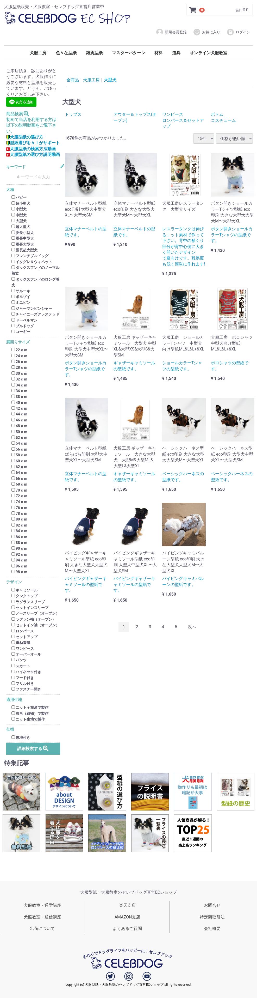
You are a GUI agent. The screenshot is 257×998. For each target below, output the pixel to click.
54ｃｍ (19, 443)
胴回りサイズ (18, 342)
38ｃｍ (19, 397)
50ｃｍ (19, 432)
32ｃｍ (19, 379)
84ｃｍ (19, 531)
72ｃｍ (19, 496)
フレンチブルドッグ (29, 256)
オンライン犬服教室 (208, 52)
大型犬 (19, 221)
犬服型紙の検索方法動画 (31, 148)
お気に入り (206, 32)
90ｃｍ (19, 549)
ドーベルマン (24, 320)
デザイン (14, 582)
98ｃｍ (19, 572)
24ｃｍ (19, 356)
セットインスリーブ (29, 608)
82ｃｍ (19, 525)
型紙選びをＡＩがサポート (33, 143)
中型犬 (19, 215)
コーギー (20, 332)
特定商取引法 (212, 917)
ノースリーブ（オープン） (35, 614)
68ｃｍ (19, 484)
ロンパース (22, 631)
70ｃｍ (19, 490)
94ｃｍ (19, 560)
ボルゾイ (20, 297)
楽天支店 (127, 905)
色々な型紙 (66, 52)
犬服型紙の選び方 (24, 137)
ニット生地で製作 (28, 719)
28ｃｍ (19, 368)
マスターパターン (128, 52)
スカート (20, 666)
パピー (19, 198)
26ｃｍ (19, 362)
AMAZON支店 (127, 917)
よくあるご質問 (127, 928)
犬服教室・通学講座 (42, 905)
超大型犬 (20, 227)
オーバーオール (26, 654)
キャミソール (24, 590)
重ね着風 (20, 643)
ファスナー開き (26, 689)
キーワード (16, 167)
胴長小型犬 (22, 233)
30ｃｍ (19, 373)
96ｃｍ (19, 566)
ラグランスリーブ (28, 602)
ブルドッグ (22, 326)
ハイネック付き (26, 672)
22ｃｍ (19, 350)
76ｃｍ (19, 508)
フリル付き (22, 683)
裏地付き (20, 737)
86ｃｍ (19, 537)
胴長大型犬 (22, 244)
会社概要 (212, 928)
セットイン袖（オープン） (35, 625)
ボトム (217, 114)
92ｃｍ (19, 554)
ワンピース (22, 648)
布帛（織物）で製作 (29, 713)
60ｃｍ (19, 461)
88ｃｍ (19, 543)
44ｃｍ (19, 414)
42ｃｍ (19, 408)
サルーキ (20, 291)
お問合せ (212, 905)
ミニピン (20, 303)
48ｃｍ (19, 426)
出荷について (42, 928)
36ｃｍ (19, 391)
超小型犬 (20, 203)
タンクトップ (24, 596)
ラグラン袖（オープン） (33, 619)
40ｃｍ (19, 403)
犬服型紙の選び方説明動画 (33, 154)
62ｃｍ (19, 467)
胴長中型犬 (22, 238)
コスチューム (223, 120)
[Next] (192, 627)
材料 (158, 52)
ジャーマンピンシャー (31, 308)
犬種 (10, 189)
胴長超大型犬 (24, 250)
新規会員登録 (171, 32)
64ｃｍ (19, 473)
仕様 (10, 730)
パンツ (19, 660)
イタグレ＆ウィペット (31, 262)
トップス (73, 114)
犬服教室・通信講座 (42, 917)
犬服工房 (38, 52)
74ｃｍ (19, 502)
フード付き (22, 678)
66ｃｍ (19, 478)
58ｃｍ (19, 455)
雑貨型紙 (94, 52)
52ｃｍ (19, 438)
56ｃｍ (19, 449)
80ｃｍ (19, 519)
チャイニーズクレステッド (35, 314)
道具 (176, 52)
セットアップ (24, 637)
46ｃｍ (19, 420)
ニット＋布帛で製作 (29, 707)
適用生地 (14, 700)
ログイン (238, 32)
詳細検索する (33, 748)
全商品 (72, 79)
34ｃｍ (19, 385)
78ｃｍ (19, 513)
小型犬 (19, 209)
